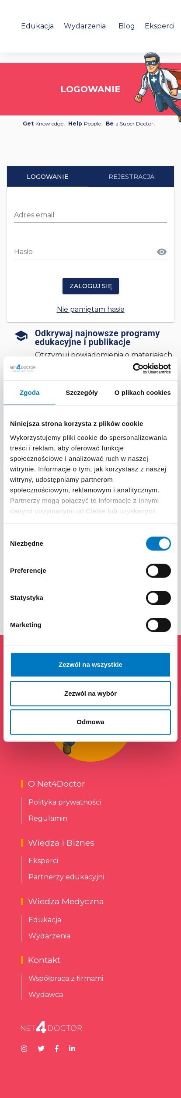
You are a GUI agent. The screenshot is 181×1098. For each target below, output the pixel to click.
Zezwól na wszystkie (90, 664)
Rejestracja (131, 177)
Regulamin (47, 818)
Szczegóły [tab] (81, 392)
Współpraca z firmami (65, 978)
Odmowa (90, 721)
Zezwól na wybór (90, 693)
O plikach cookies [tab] (143, 392)
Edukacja (37, 26)
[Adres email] (90, 215)
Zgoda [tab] (30, 392)
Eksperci (159, 26)
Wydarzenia (85, 26)
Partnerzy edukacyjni (66, 877)
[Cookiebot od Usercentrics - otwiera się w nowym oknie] (132, 368)
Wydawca (45, 994)
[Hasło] (84, 252)
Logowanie (48, 177)
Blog (126, 26)
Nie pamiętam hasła (91, 309)
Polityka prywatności (64, 802)
